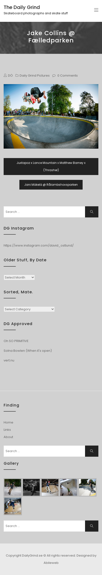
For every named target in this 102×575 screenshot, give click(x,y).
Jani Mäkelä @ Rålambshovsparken (51, 185)
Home (8, 422)
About (8, 437)
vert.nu (9, 360)
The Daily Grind (22, 7)
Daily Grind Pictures (35, 75)
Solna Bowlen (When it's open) (28, 350)
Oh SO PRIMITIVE (16, 341)
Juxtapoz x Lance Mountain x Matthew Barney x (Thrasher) (51, 166)
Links (7, 429)
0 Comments (67, 75)
